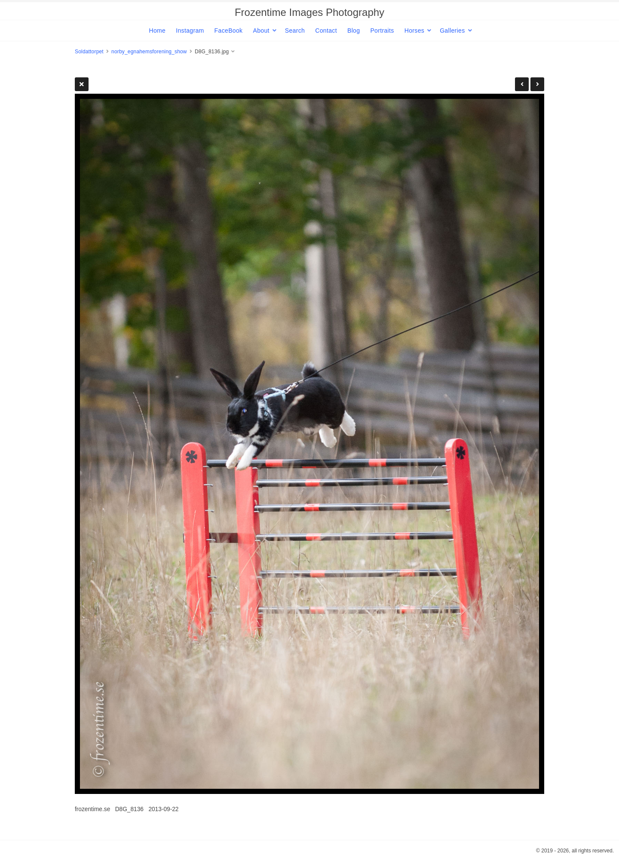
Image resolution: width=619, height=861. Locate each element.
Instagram (190, 30)
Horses (414, 30)
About (261, 30)
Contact (326, 30)
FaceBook (229, 30)
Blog (353, 30)
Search (295, 30)
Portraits (382, 30)
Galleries (452, 30)
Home (157, 30)
